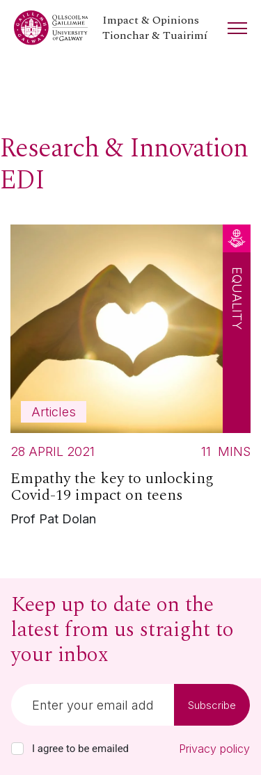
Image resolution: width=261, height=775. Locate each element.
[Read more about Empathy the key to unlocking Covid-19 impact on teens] (130, 379)
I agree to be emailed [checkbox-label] (80, 748)
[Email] (92, 705)
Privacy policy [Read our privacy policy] (214, 749)
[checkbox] (17, 748)
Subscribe (212, 705)
